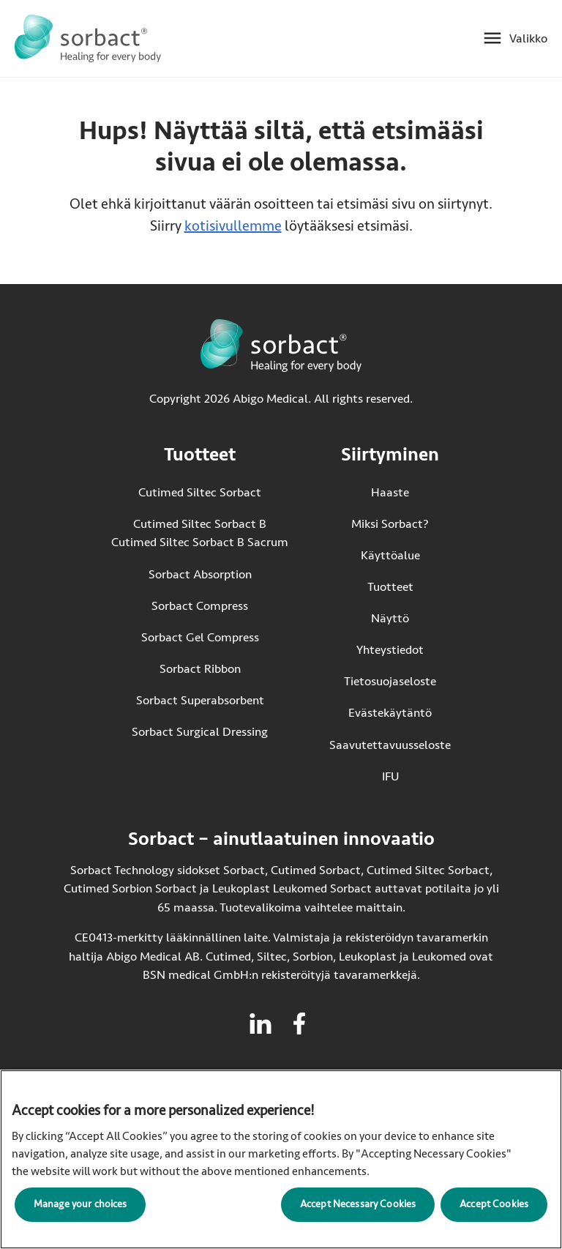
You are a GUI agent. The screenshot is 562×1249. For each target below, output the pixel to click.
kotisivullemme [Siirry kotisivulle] (233, 226)
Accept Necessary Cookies (358, 1204)
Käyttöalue (390, 555)
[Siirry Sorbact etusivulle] (88, 38)
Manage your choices (80, 1204)
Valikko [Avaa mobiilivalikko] (528, 38)
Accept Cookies (494, 1204)
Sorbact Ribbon (200, 668)
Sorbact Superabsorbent (200, 700)
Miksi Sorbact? (390, 524)
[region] (281, 1159)
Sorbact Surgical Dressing (200, 731)
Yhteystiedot (390, 649)
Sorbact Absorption (200, 574)
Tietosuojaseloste (390, 681)
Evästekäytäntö (390, 712)
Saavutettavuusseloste (390, 745)
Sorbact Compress (199, 606)
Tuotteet (390, 586)
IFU (417, 775)
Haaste (390, 492)
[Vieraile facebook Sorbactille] (299, 1023)
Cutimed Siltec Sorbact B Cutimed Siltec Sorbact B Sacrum (199, 533)
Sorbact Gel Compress (200, 637)
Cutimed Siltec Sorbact (199, 492)
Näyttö (390, 618)
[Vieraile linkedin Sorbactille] (260, 1023)
